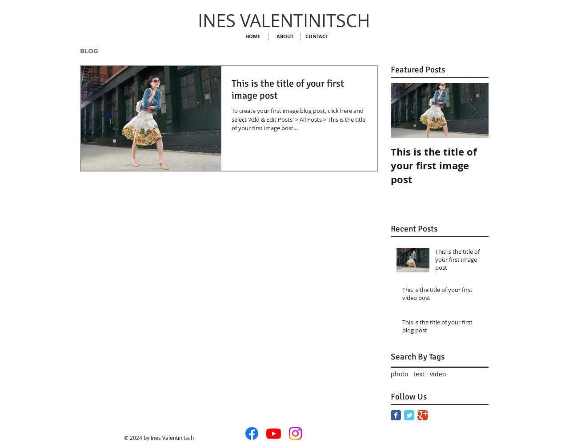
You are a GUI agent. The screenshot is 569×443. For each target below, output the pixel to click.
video (438, 374)
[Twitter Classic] (409, 415)
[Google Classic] (422, 415)
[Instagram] (295, 433)
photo (399, 374)
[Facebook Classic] (396, 415)
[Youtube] (273, 433)
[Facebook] (251, 433)
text (419, 374)
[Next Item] (474, 110)
